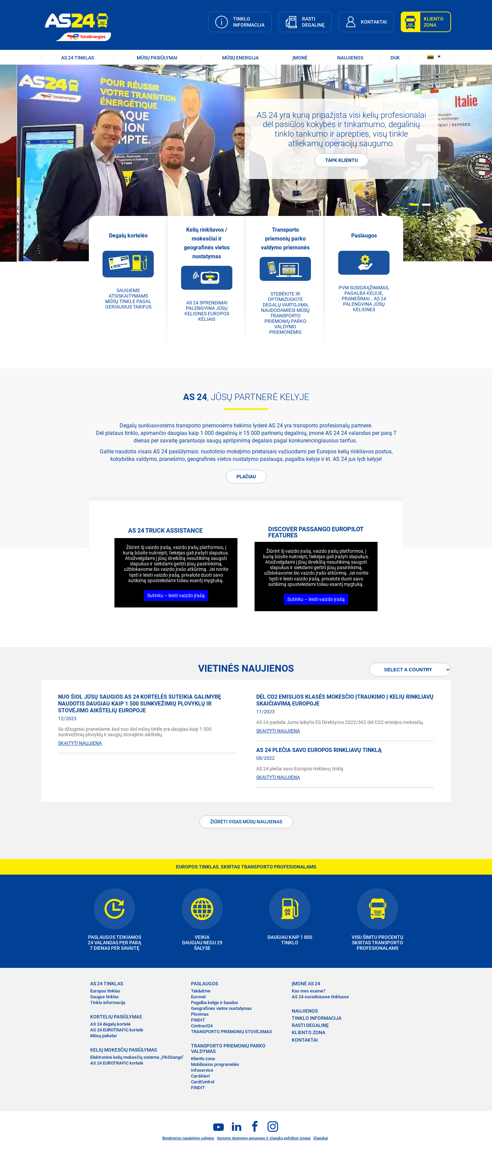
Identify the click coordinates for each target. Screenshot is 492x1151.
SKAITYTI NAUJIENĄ (80, 743)
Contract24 (202, 1025)
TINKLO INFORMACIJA (316, 1018)
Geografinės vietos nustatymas (221, 1008)
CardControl (202, 1081)
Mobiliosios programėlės (215, 1064)
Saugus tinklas (104, 996)
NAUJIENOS (350, 57)
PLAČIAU (246, 476)
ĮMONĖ (300, 57)
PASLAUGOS (204, 983)
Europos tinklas (105, 991)
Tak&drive (200, 991)
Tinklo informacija (107, 1002)
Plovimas (200, 1014)
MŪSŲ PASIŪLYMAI (157, 57)
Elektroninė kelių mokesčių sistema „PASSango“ (137, 1057)
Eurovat (198, 996)
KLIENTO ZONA (308, 1032)
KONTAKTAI (305, 1040)
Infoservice (202, 1070)
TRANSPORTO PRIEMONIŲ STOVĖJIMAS (231, 1031)
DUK (395, 57)
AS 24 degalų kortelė (110, 1024)
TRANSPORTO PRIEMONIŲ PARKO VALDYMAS (228, 1048)
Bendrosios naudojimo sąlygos (188, 1138)
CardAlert (200, 1076)
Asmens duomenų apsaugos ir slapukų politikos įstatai (264, 1138)
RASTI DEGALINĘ (310, 1025)
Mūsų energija (240, 57)
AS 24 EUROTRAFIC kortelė (116, 1029)
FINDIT (198, 1020)
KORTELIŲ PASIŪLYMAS (116, 1016)
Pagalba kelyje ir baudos (214, 1002)
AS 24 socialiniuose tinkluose (320, 996)
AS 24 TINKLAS (77, 57)
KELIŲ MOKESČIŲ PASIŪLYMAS (123, 1050)
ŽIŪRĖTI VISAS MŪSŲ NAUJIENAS (246, 821)
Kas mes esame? (308, 991)
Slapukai (320, 1138)
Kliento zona (203, 1058)
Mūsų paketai (103, 1035)
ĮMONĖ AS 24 (306, 983)
